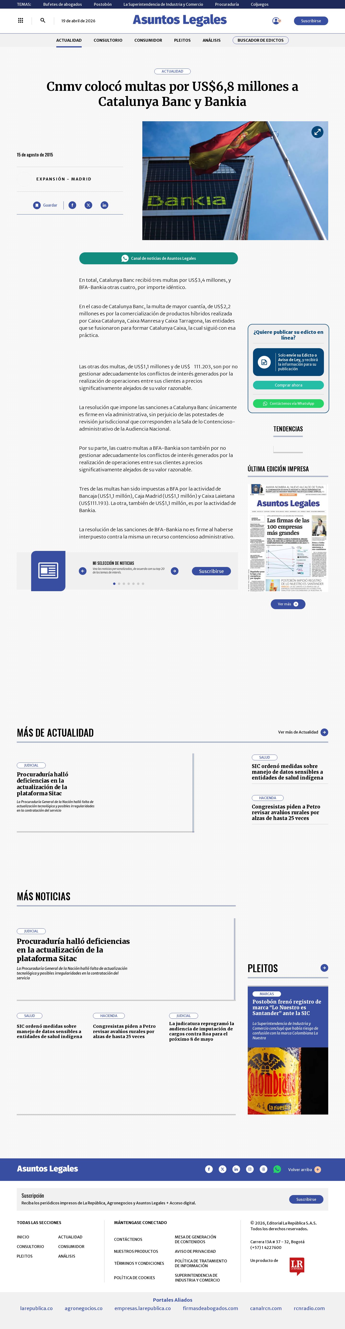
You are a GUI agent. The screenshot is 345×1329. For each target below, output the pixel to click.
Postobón (103, 4)
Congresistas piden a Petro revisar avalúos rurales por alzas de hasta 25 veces (286, 812)
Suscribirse (311, 20)
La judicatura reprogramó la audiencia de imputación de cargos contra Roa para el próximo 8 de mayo (201, 1031)
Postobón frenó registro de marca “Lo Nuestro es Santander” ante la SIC (287, 1007)
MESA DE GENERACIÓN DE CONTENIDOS (195, 1239)
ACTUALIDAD (69, 40)
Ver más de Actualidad (303, 732)
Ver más (288, 604)
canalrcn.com (266, 1308)
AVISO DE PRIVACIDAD (195, 1251)
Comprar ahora (288, 385)
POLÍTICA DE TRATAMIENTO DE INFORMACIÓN (201, 1263)
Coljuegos (260, 4)
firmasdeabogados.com (210, 1308)
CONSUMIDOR (148, 40)
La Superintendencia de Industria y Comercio (163, 4)
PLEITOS (182, 40)
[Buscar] (43, 21)
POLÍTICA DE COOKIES (134, 1277)
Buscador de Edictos (261, 40)
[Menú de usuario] (276, 20)
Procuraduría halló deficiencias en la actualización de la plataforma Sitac (42, 784)
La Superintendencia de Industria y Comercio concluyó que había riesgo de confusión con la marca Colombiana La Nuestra (285, 1030)
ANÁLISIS (212, 40)
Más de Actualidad (55, 732)
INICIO (23, 1237)
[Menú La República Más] (20, 21)
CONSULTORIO (108, 40)
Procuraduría (227, 4)
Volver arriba (304, 1169)
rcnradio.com (309, 1308)
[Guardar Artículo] (45, 205)
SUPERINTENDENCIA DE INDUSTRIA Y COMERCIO (197, 1278)
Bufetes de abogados (62, 4)
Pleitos (263, 968)
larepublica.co (36, 1308)
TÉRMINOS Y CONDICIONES (139, 1263)
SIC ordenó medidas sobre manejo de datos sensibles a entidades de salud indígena (287, 772)
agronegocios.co (84, 1308)
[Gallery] (129, 567)
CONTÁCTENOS (128, 1239)
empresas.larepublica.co (143, 1308)
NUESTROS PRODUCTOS (136, 1251)
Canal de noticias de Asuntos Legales (158, 258)
